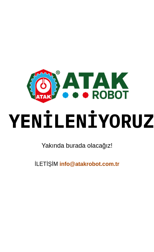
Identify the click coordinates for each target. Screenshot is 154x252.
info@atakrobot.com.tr (89, 164)
